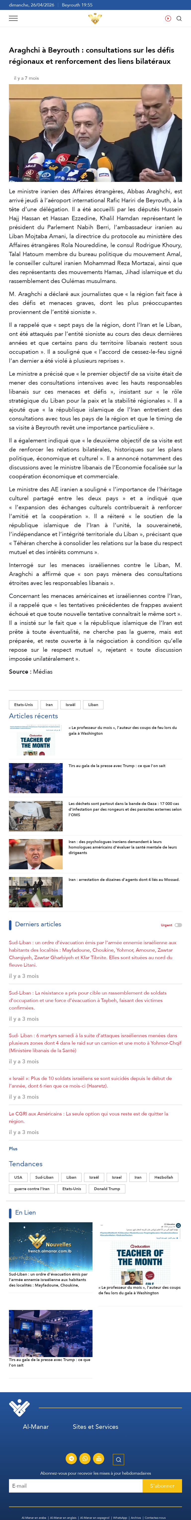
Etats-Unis (23, 704)
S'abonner (162, 1486)
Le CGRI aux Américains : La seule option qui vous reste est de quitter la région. (88, 1117)
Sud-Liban (44, 1177)
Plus (13, 1149)
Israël (70, 704)
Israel (117, 1177)
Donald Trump (107, 1188)
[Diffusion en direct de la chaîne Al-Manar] (98, 1459)
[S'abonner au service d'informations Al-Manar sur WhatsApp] (85, 1459)
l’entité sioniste (71, 311)
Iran (49, 704)
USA (18, 1177)
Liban (93, 704)
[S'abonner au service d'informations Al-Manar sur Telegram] (71, 1459)
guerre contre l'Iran (31, 1188)
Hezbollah (163, 1177)
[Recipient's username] (76, 1486)
